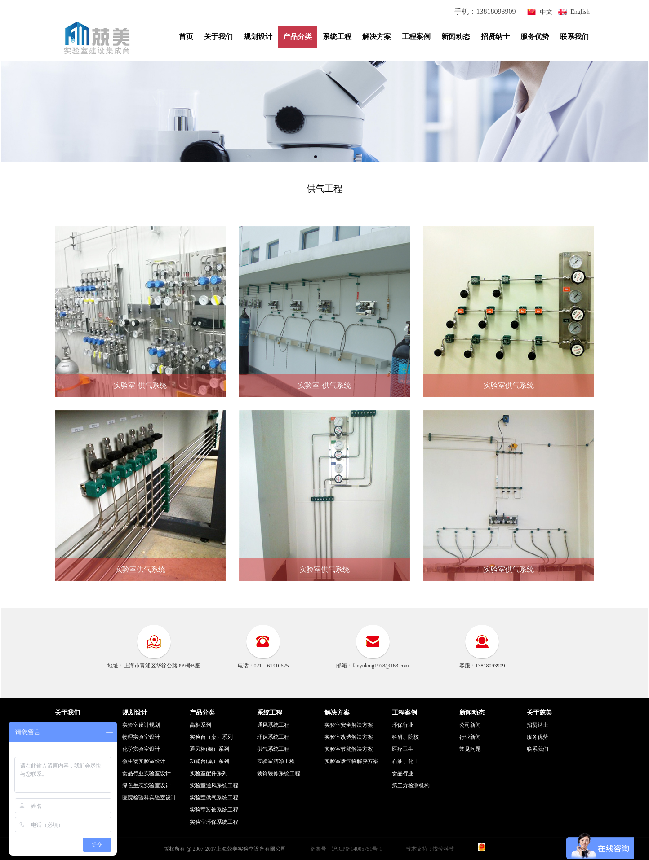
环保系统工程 (273, 737)
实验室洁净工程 (276, 761)
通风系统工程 (273, 725)
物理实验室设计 (141, 737)
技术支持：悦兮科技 (430, 849)
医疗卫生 (402, 749)
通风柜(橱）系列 (209, 749)
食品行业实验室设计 (146, 773)
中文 (546, 12)
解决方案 (376, 36)
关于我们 (218, 36)
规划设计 (258, 36)
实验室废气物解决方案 (351, 761)
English (580, 12)
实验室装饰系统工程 (214, 810)
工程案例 (416, 36)
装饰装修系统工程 (278, 773)
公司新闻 (470, 725)
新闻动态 (455, 36)
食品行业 (402, 773)
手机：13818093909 (485, 11)
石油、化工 (405, 761)
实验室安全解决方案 (348, 725)
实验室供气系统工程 (214, 797)
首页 (186, 36)
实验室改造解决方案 (348, 737)
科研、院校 (405, 737)
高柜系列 (200, 725)
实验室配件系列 (208, 773)
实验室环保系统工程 (214, 822)
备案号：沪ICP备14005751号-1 (346, 849)
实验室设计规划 (141, 725)
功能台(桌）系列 (209, 761)
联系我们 (574, 36)
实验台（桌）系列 (211, 737)
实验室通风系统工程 (214, 785)
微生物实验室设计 (143, 761)
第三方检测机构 (411, 785)
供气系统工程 (273, 749)
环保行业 (402, 725)
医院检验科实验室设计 (149, 797)
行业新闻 (470, 737)
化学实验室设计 (141, 749)
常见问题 (470, 749)
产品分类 (297, 36)
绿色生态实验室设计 (146, 785)
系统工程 (337, 36)
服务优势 (534, 36)
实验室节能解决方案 (348, 749)
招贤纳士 (495, 36)
